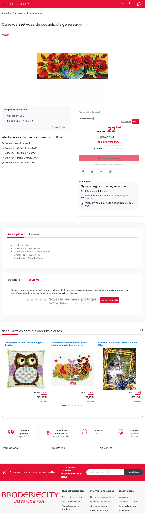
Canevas (17, 13)
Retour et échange (99, 510)
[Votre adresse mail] (105, 472)
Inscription (133, 472)
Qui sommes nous (99, 506)
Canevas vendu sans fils (18, 143)
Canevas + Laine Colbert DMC (21, 157)
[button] (121, 4)
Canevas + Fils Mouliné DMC (20, 153)
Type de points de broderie (70, 507)
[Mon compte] (130, 4)
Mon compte (125, 497)
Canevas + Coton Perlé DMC (20, 162)
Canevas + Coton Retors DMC (21, 148)
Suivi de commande (128, 501)
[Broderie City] (19, 4)
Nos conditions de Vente (102, 497)
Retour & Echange (127, 506)
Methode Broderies (71, 501)
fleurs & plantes (34, 13)
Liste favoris (124, 510)
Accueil (5, 13)
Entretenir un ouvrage (72, 497)
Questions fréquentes (100, 501)
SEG (21, 24)
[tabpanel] (25, 371)
